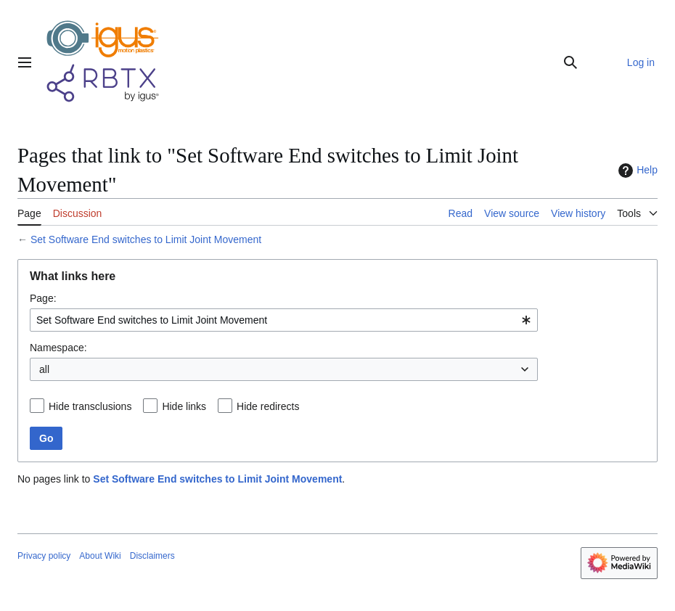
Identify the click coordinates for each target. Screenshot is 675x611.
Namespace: (58, 347)
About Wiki (99, 556)
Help (636, 170)
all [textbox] (44, 369)
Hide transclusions (90, 406)
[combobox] (284, 320)
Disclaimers (152, 556)
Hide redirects (268, 406)
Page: (43, 298)
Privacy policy (43, 556)
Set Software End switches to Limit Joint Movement (145, 239)
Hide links (184, 406)
